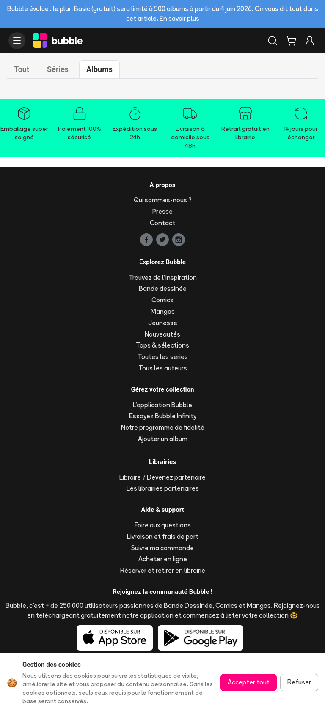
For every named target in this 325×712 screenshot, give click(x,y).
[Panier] (291, 40)
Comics (162, 300)
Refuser (299, 682)
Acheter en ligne (162, 559)
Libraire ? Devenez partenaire (162, 477)
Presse (162, 211)
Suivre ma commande (162, 548)
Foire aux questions (163, 525)
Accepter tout (249, 682)
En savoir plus (179, 18)
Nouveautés (162, 334)
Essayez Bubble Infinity (162, 416)
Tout (21, 69)
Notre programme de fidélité (162, 427)
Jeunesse (162, 323)
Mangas (163, 311)
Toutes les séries (163, 357)
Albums (99, 69)
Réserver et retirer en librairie (162, 570)
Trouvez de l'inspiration (163, 277)
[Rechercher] (272, 40)
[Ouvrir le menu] (16, 40)
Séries (58, 69)
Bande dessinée (163, 288)
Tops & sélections (162, 345)
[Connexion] (309, 40)
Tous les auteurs (162, 368)
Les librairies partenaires (163, 488)
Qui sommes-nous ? (163, 200)
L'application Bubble (162, 405)
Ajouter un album (162, 439)
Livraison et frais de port (162, 537)
